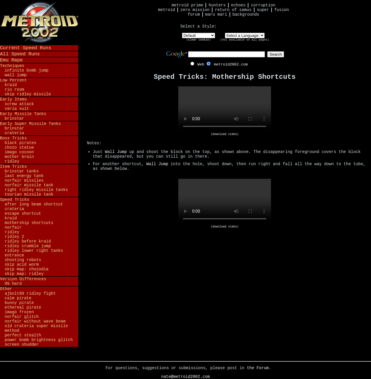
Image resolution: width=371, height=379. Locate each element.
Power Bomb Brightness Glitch (39, 340)
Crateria (14, 133)
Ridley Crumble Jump (28, 246)
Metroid (166, 10)
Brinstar (14, 118)
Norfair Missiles (24, 180)
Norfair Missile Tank (29, 185)
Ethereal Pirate (23, 307)
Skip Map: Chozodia (26, 269)
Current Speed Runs (25, 48)
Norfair (13, 227)
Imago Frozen (19, 312)
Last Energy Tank (24, 176)
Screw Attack (19, 104)
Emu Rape (11, 60)
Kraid (11, 85)
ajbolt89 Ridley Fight (30, 293)
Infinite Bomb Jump (26, 70)
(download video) (225, 134)
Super (263, 10)
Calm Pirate (18, 298)
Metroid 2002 (39, 22)
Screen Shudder (22, 344)
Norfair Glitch (22, 316)
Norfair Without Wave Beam (35, 321)
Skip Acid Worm (22, 264)
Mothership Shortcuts (29, 223)
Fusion (281, 10)
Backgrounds (245, 14)
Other (6, 289)
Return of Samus (233, 10)
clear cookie (198, 39)
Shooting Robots (23, 260)
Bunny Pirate (19, 302)
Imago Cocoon (19, 152)
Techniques (12, 65)
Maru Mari (216, 14)
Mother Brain (19, 156)
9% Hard (13, 283)
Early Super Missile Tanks (30, 123)
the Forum (258, 368)
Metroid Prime (187, 5)
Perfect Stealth (23, 335)
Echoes (238, 5)
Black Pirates (20, 143)
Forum (194, 14)
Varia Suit (17, 108)
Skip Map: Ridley (24, 274)
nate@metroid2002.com (185, 376)
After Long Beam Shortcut (34, 204)
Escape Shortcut (23, 213)
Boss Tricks (13, 138)
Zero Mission (195, 10)
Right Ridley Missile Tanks (36, 189)
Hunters (217, 5)
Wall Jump (16, 75)
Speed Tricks (14, 199)
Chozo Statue (19, 147)
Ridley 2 (14, 236)
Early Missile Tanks (23, 114)
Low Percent (13, 80)
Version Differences (23, 279)
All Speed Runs (20, 54)
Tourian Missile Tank (29, 194)
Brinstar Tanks (22, 171)
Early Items (13, 99)
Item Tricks (13, 166)
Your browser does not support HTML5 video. (224, 109)
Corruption (263, 5)
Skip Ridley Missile (28, 94)
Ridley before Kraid (28, 241)
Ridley (12, 161)
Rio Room (14, 89)
